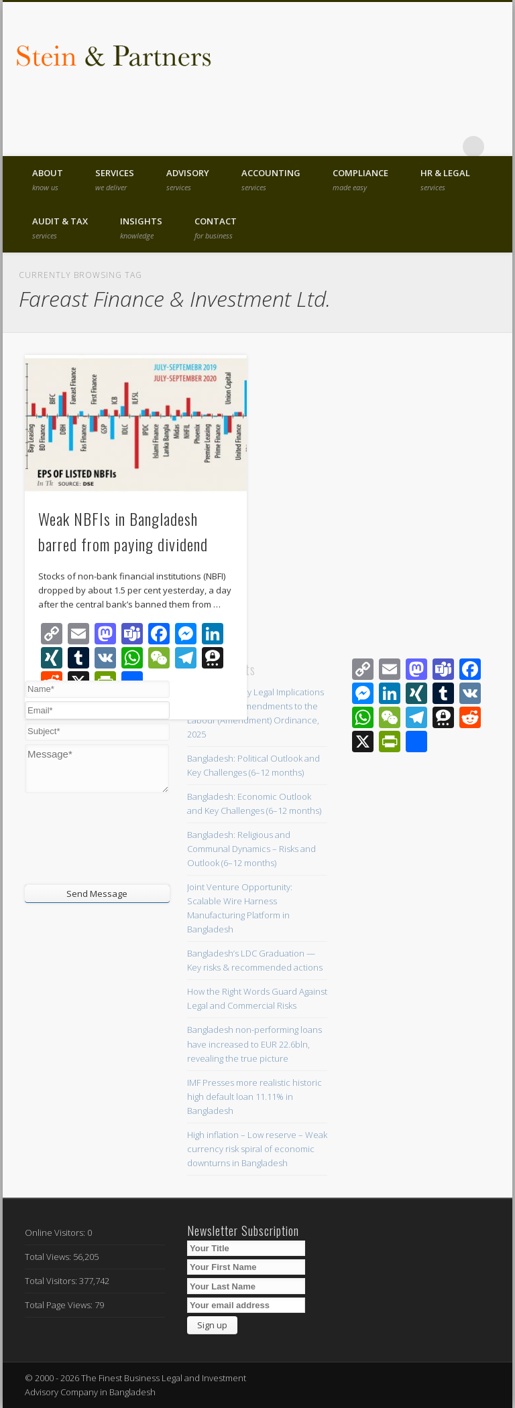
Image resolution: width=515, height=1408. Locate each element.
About (47, 179)
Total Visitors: (52, 1281)
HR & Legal (445, 179)
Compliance (360, 179)
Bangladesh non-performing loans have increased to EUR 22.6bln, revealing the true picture (254, 1044)
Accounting (270, 179)
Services (114, 179)
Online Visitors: (56, 1232)
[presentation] (106, 837)
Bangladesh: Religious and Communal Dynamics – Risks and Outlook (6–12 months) (251, 849)
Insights (141, 227)
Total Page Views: (60, 1305)
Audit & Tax (60, 227)
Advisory (187, 179)
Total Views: (49, 1257)
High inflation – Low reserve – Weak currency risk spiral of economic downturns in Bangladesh (257, 1149)
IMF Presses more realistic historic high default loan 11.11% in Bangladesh (254, 1096)
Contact (215, 227)
